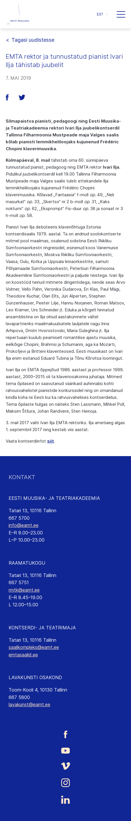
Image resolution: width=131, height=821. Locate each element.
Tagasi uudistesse (32, 40)
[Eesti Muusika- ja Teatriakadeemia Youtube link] (65, 750)
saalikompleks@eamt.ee (34, 647)
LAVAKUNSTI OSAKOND (35, 677)
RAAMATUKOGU (27, 563)
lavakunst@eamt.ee (29, 704)
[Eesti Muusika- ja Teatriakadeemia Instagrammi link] (65, 782)
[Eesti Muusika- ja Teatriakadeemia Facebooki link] (65, 734)
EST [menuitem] (100, 14)
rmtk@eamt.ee (24, 590)
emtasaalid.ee (23, 655)
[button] (121, 14)
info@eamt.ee (23, 525)
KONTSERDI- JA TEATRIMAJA (42, 627)
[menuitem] (102, 14)
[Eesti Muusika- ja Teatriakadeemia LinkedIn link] (65, 800)
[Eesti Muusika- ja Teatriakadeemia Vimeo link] (65, 766)
